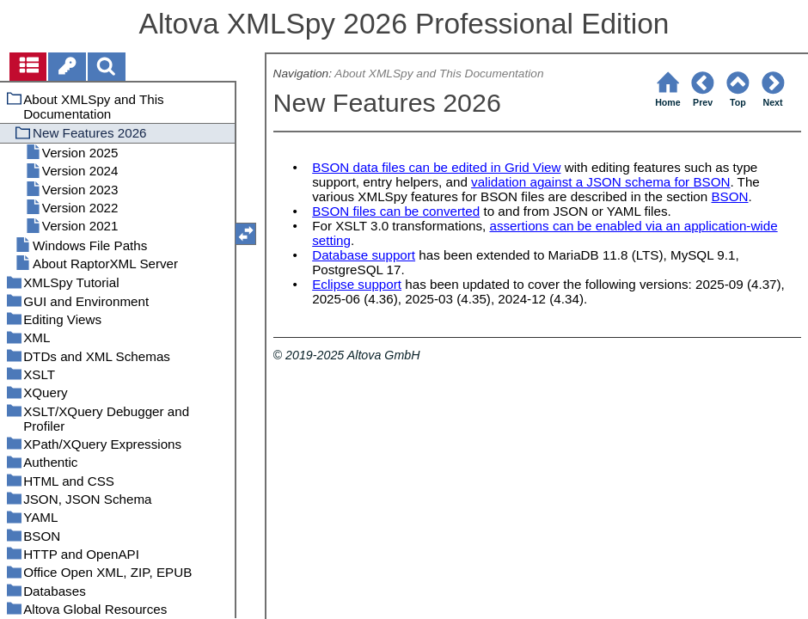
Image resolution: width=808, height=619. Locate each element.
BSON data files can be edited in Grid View (436, 167)
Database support (363, 255)
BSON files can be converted (396, 211)
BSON (729, 196)
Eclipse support (356, 284)
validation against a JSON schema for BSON (600, 182)
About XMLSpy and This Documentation (438, 73)
